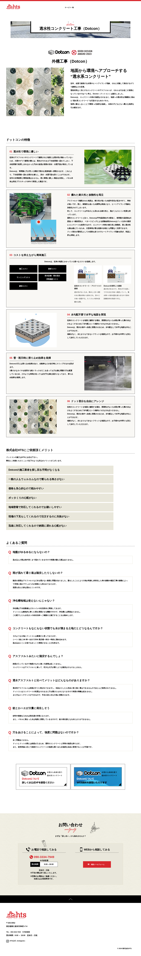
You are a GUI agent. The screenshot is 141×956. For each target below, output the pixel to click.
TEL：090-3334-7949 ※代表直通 (19, 933)
